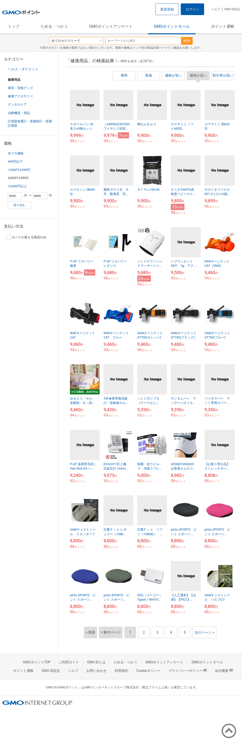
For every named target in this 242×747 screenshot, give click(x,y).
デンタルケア (17, 104)
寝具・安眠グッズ (20, 88)
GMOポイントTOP (37, 662)
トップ (13, 26)
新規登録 (167, 9)
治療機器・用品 (19, 113)
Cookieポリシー (148, 671)
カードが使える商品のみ (26, 237)
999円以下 (15, 161)
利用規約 (121, 671)
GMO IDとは (96, 662)
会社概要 (224, 671)
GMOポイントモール (172, 26)
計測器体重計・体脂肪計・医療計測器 (30, 123)
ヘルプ (215, 9)
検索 (187, 41)
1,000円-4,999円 (19, 170)
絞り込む (19, 205)
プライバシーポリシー (187, 671)
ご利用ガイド (69, 662)
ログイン (192, 9)
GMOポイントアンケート (111, 26)
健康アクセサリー (20, 96)
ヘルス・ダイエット (23, 69)
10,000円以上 (17, 186)
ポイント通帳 (222, 26)
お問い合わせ (96, 671)
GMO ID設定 (232, 9)
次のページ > (204, 632)
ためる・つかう (54, 26)
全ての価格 (16, 153)
